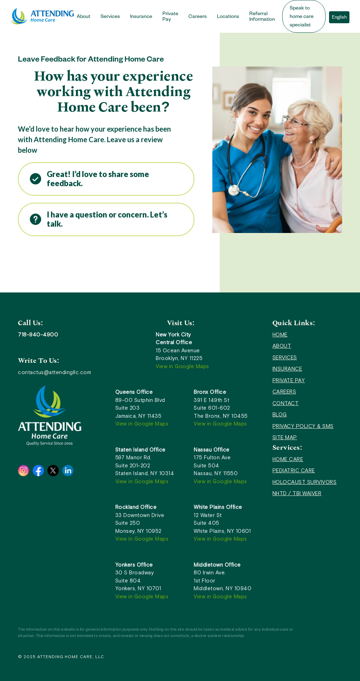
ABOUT (281, 346)
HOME (280, 335)
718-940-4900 (38, 335)
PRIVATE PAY (288, 380)
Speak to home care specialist (302, 17)
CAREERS (284, 392)
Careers (197, 17)
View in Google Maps (182, 366)
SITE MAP (284, 437)
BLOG (279, 414)
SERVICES (284, 357)
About (83, 17)
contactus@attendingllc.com (54, 372)
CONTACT (285, 403)
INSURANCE (287, 369)
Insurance (141, 17)
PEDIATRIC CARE (293, 470)
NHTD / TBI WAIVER (297, 493)
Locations (228, 17)
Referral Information (262, 17)
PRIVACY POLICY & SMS (303, 426)
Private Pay (170, 17)
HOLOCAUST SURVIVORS (304, 482)
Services (110, 17)
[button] (86, 16)
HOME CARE (287, 459)
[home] (42, 16)
